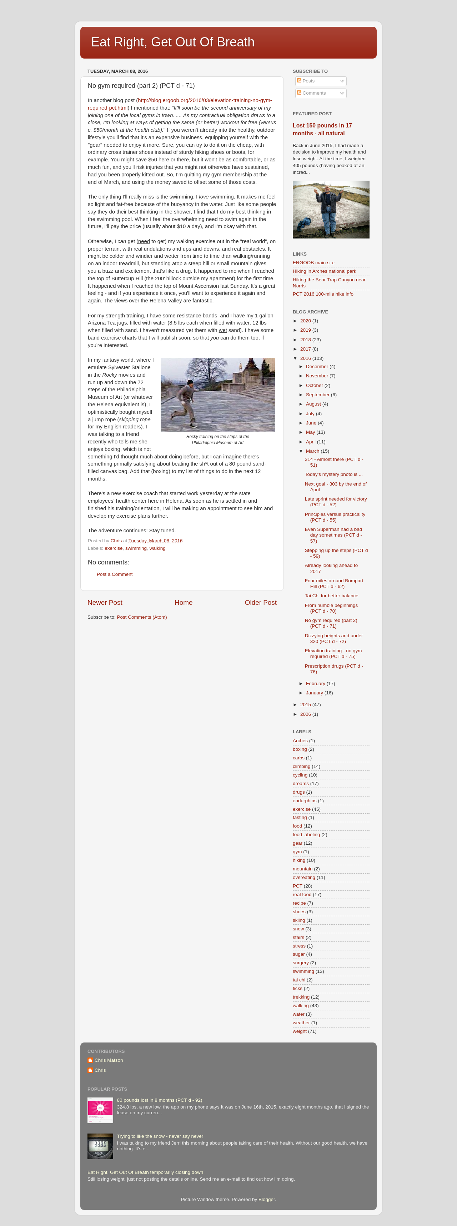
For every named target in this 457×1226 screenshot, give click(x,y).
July (311, 413)
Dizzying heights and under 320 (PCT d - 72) (334, 638)
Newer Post (104, 602)
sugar (299, 954)
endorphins (305, 800)
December (318, 366)
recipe (299, 903)
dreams (301, 783)
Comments (311, 93)
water (299, 1014)
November (318, 375)
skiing (299, 920)
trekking (301, 997)
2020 (306, 320)
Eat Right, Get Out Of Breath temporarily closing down (145, 1172)
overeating (304, 877)
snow (298, 928)
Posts (306, 81)
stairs (298, 937)
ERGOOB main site (314, 262)
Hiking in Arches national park (324, 271)
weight (300, 1031)
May (311, 432)
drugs (299, 792)
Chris (100, 1070)
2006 (306, 714)
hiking (299, 860)
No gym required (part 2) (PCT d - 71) (331, 623)
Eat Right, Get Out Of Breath (173, 42)
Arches (300, 740)
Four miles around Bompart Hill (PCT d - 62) (334, 583)
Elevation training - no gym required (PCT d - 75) (333, 653)
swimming (136, 548)
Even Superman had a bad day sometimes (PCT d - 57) (333, 535)
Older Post (261, 602)
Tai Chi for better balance (331, 595)
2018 (306, 339)
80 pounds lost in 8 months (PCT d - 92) (159, 1100)
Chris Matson (109, 1060)
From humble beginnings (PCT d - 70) (331, 608)
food (297, 826)
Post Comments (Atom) (142, 617)
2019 (306, 330)
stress (299, 946)
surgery (301, 962)
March (313, 451)
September (318, 394)
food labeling (306, 834)
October (315, 385)
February (316, 683)
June (312, 423)
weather (301, 1022)
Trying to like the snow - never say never (160, 1136)
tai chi (299, 980)
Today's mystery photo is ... (334, 474)
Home (183, 602)
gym (297, 851)
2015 (306, 704)
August (314, 404)
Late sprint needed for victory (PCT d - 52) (336, 501)
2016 (306, 358)
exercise (113, 548)
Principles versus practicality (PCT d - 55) (335, 517)
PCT (297, 886)
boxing (300, 749)
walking (158, 548)
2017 (306, 349)
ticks (297, 988)
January (315, 692)
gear (297, 843)
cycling (300, 775)
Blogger (266, 1199)
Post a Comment (115, 574)
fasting (300, 817)
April (311, 441)
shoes (299, 911)
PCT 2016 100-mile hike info (323, 294)
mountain (303, 868)
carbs (299, 757)
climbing (302, 766)
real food (302, 894)
